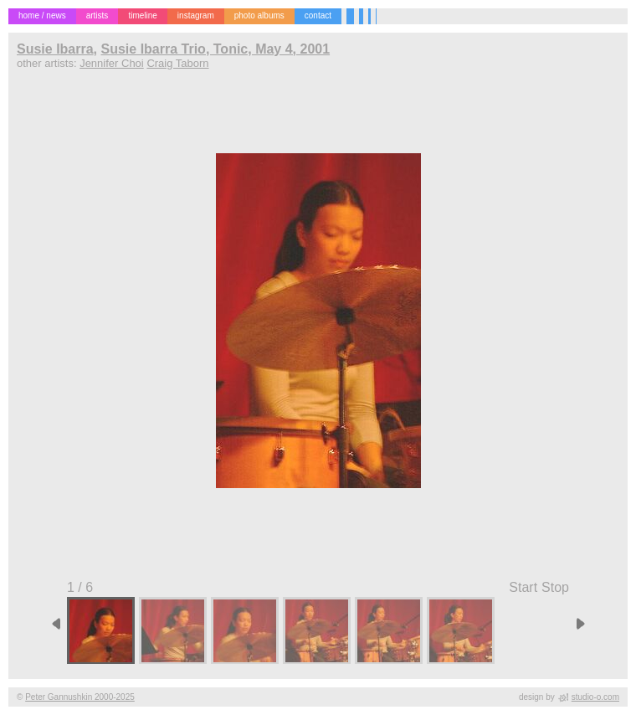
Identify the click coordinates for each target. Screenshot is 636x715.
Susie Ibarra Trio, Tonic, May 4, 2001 (216, 49)
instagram (195, 15)
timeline (142, 15)
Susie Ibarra (55, 49)
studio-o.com (595, 697)
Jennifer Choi (112, 63)
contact (318, 15)
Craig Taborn (177, 63)
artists (97, 15)
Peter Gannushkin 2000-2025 (80, 697)
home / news (42, 15)
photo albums (259, 15)
